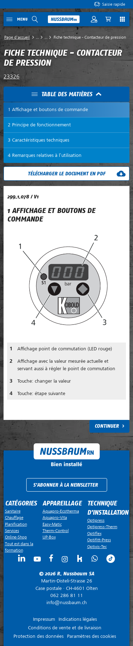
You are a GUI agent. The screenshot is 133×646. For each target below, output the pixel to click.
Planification (16, 524)
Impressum (44, 619)
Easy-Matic (52, 524)
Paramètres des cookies (91, 636)
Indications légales (78, 619)
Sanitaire (13, 511)
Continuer (107, 426)
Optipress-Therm (102, 526)
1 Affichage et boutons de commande (48, 109)
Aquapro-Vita (55, 517)
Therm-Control (56, 530)
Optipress (96, 520)
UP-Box (49, 537)
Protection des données (38, 636)
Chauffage (14, 517)
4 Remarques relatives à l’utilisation (45, 155)
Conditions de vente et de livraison (64, 628)
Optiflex (94, 533)
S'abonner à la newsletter (65, 485)
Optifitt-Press (99, 539)
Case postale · (66, 584)
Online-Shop (16, 537)
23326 (12, 76)
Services (12, 530)
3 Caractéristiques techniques (38, 140)
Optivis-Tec (97, 546)
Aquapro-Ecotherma (61, 511)
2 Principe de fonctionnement (39, 125)
